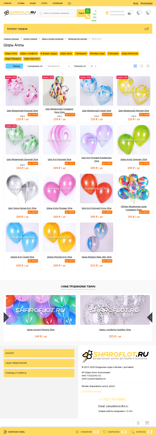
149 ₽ (28, 336)
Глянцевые (113, 53)
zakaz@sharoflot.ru (117, 406)
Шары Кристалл (32, 58)
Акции (33, 3)
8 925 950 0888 (94, 11)
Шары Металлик (130, 53)
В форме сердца (49, 53)
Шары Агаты (11, 53)
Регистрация (146, 3)
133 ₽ (22, 119)
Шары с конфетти (28, 53)
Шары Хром (66, 53)
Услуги (44, 3)
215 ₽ (96, 265)
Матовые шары (97, 53)
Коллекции (58, 3)
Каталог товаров (78, 29)
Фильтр (14, 66)
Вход (135, 3)
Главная (7, 3)
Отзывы (21, 3)
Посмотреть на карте (92, 391)
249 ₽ (59, 167)
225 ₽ (78, 336)
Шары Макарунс (13, 58)
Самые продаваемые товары (78, 286)
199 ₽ (127, 336)
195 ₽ (133, 216)
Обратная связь (14, 432)
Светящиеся (80, 53)
